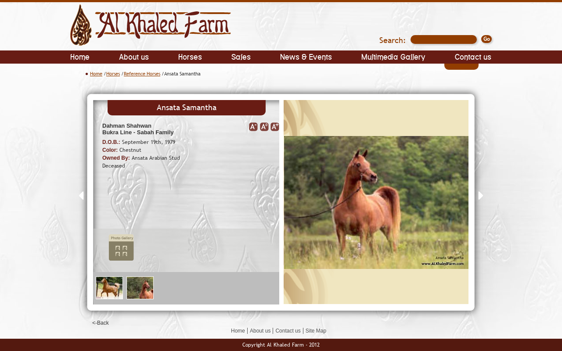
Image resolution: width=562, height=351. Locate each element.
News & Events (306, 56)
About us (134, 56)
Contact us (473, 56)
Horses (190, 56)
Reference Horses (142, 73)
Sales (241, 56)
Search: (392, 40)
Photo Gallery (121, 247)
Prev (81, 195)
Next (480, 195)
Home (80, 56)
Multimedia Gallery (393, 56)
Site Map (316, 331)
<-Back (100, 323)
